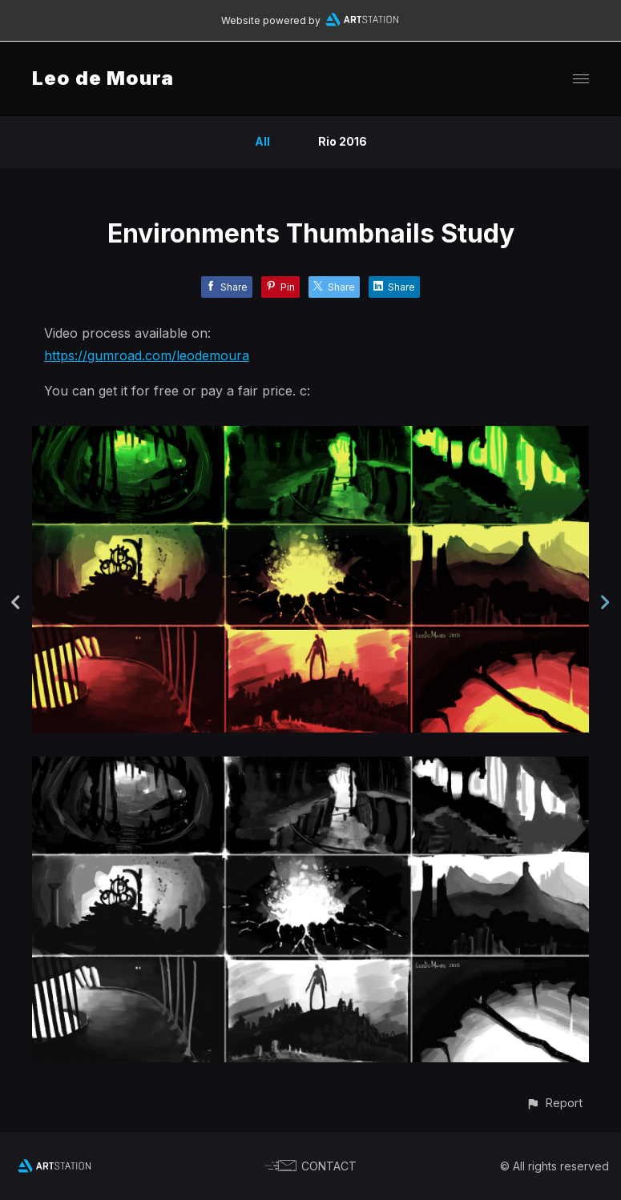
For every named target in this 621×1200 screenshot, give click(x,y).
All (262, 141)
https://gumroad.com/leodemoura (146, 355)
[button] (554, 1102)
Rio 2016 (342, 141)
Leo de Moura (103, 78)
